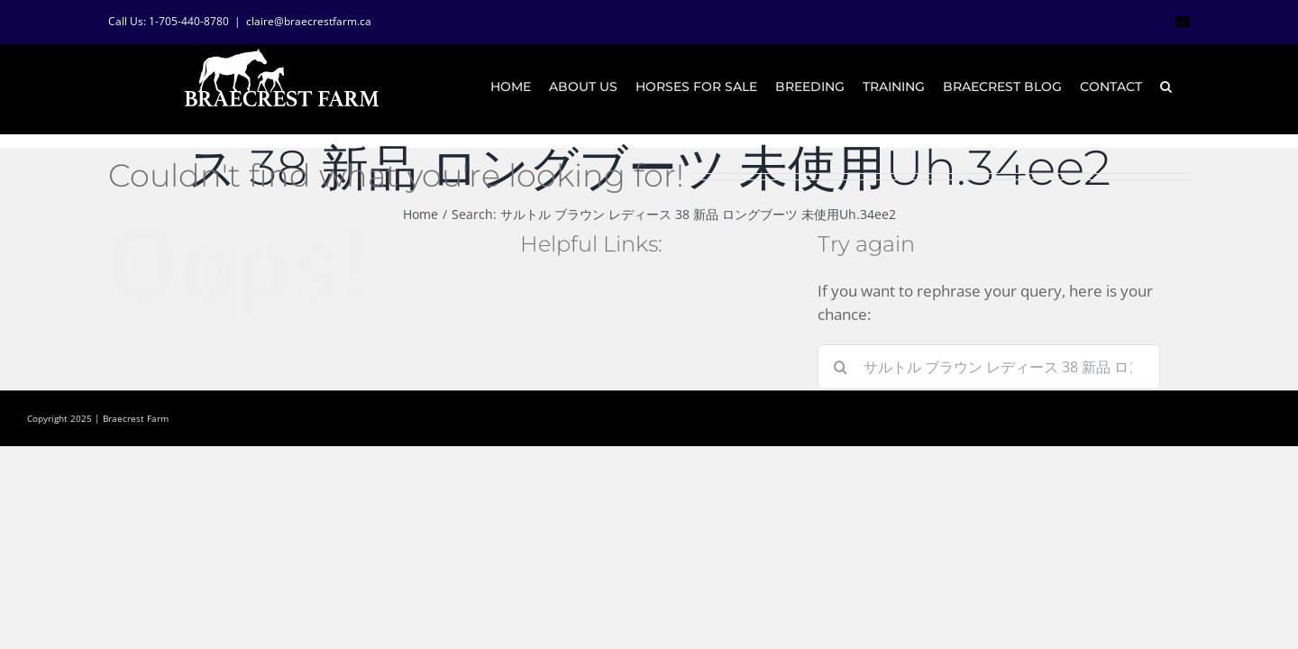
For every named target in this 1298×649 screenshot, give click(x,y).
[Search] (840, 366)
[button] (1184, 86)
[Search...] (989, 366)
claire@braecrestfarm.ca (308, 21)
